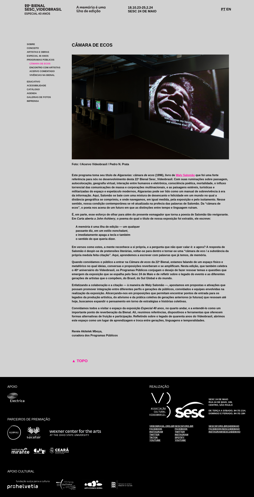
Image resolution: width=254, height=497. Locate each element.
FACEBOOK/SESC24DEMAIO (224, 429)
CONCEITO (33, 48)
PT (223, 9)
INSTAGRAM (156, 431)
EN (228, 9)
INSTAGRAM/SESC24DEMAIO (224, 431)
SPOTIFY (180, 437)
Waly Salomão (185, 175)
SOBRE (31, 44)
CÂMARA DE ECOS (39, 63)
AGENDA (32, 93)
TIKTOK (153, 437)
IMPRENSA (33, 101)
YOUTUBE (155, 440)
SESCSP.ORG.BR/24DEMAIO (223, 426)
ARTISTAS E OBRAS (38, 52)
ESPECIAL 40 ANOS (38, 56)
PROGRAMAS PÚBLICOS (40, 59)
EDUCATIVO (33, 81)
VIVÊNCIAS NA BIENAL (42, 75)
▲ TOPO (80, 361)
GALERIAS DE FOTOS (39, 97)
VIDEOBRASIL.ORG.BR (161, 426)
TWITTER (154, 434)
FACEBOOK (155, 429)
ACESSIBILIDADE (36, 85)
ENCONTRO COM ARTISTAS (44, 67)
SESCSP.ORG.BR (184, 426)
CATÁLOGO (33, 89)
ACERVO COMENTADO (42, 71)
